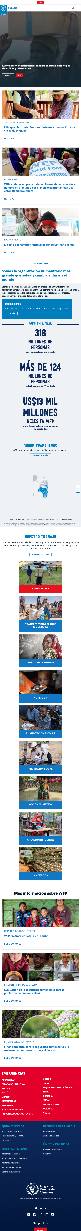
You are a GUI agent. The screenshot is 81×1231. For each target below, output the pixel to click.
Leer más (8, 75)
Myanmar (7, 1105)
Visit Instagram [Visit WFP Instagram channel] (40, 1214)
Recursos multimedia (59, 1126)
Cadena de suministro (11, 1172)
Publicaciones (49, 1131)
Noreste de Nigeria (12, 1109)
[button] (78, 486)
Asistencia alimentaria (11, 1163)
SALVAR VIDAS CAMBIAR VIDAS (13, 8)
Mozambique (9, 1101)
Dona (40, 2)
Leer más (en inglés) (40, 455)
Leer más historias (40, 264)
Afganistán (8, 1080)
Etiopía (6, 1088)
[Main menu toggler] (77, 8)
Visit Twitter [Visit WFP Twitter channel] (28, 1214)
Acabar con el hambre (11, 1154)
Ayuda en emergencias (11, 1167)
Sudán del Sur (51, 1104)
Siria (46, 1091)
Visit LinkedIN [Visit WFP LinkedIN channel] (46, 1214)
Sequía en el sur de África (57, 1087)
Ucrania (48, 1108)
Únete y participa (56, 1144)
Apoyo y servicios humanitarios (15, 1158)
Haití (4, 1092)
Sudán (46, 1100)
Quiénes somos (13, 1126)
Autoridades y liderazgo (12, 1131)
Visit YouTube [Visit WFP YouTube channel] (52, 1214)
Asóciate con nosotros (52, 1149)
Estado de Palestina (13, 1084)
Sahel (46, 1083)
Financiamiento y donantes (13, 1136)
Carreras (47, 1154)
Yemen (46, 1112)
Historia (5, 1140)
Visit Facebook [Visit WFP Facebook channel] (34, 1214)
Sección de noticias (51, 1136)
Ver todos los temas (40, 554)
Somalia (48, 1096)
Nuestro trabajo (14, 1148)
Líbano (6, 1097)
